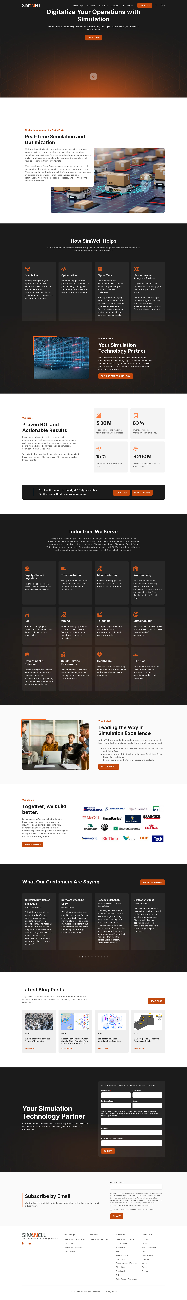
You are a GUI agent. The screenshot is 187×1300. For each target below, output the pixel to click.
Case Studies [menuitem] (147, 1255)
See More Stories (152, 882)
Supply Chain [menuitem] (121, 1243)
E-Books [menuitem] (145, 1259)
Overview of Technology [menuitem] (74, 1239)
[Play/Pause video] (93, 76)
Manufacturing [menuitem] (122, 1255)
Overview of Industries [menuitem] (125, 1239)
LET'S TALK (145, 5)
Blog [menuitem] (144, 1251)
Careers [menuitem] (145, 1243)
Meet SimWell (109, 766)
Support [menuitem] (145, 1271)
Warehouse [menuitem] (120, 1247)
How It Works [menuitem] (69, 1251)
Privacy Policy (124, 1200)
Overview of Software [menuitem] (73, 1247)
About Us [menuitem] (145, 1239)
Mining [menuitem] (118, 1251)
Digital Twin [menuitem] (68, 1243)
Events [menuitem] (144, 1267)
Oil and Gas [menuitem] (120, 1267)
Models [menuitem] (145, 1263)
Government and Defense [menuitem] (126, 1263)
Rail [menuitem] (117, 1275)
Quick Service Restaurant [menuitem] (126, 1279)
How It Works (142, 493)
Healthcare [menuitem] (120, 1259)
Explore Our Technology (115, 376)
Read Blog (156, 1001)
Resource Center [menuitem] (149, 1247)
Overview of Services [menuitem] (99, 1239)
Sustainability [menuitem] (121, 1271)
